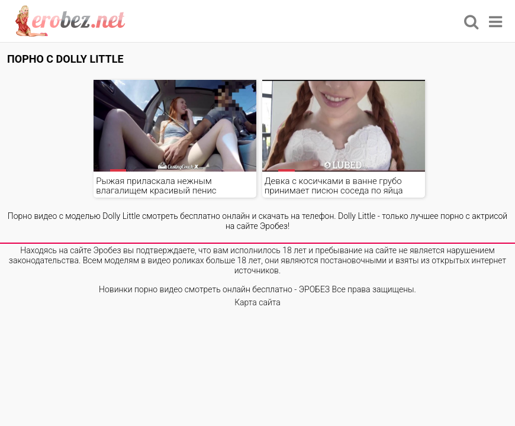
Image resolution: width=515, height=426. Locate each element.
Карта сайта (257, 302)
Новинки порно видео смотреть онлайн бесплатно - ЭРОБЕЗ (214, 289)
